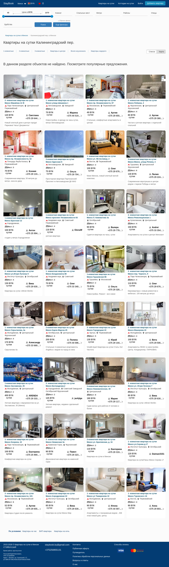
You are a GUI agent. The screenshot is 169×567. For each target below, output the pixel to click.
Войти (140, 3)
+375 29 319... (115, 452)
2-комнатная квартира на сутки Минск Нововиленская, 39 (101, 387)
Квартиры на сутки (106, 3)
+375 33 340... (74, 286)
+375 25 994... (33, 233)
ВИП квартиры (45, 531)
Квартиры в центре (57, 51)
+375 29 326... (115, 290)
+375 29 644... (33, 118)
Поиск (43, 25)
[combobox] (63, 13)
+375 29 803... (156, 509)
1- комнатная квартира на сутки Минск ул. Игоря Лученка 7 (142, 384)
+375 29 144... (115, 343)
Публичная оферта (81, 548)
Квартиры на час (29, 531)
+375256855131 (53, 550)
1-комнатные (8, 51)
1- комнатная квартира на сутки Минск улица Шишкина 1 (60, 101)
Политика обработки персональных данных (91, 556)
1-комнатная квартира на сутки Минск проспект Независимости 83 (62, 216)
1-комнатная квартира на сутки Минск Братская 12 (19, 219)
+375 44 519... (74, 116)
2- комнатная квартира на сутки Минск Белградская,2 (60, 384)
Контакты (77, 544)
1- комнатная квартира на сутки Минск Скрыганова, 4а (19, 328)
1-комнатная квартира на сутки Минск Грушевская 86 (101, 275)
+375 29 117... (115, 401)
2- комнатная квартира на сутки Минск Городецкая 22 (101, 328)
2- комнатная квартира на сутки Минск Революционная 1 (142, 216)
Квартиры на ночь (61, 531)
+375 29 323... (74, 455)
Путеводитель (79, 552)
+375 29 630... (33, 286)
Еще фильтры (62, 25)
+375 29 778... (115, 230)
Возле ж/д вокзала (78, 51)
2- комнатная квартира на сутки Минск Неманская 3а (60, 440)
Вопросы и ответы (80, 560)
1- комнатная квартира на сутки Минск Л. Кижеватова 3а (101, 216)
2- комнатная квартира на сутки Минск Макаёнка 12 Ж (19, 101)
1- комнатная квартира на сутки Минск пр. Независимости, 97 (101, 101)
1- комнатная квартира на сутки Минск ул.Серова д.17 (142, 443)
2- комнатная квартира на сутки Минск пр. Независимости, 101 (19, 494)
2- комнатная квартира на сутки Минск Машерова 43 (142, 328)
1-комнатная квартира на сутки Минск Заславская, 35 (19, 384)
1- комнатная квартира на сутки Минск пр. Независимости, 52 (19, 157)
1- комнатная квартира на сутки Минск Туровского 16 (142, 494)
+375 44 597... (115, 509)
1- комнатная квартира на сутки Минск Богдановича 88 (60, 272)
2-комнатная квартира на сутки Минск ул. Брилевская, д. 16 (101, 440)
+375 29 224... (156, 177)
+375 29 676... (115, 171)
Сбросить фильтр (64, 20)
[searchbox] (63, 13)
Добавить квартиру (155, 3)
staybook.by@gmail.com (57, 544)
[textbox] (83, 13)
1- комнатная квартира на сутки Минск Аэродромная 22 (60, 494)
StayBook (9, 3)
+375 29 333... (33, 398)
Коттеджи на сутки (126, 3)
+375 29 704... (74, 174)
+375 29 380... (156, 118)
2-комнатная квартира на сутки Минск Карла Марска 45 (60, 328)
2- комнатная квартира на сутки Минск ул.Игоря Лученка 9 (19, 272)
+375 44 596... (74, 343)
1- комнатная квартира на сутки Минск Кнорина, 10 (19, 440)
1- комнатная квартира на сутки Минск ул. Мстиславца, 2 (101, 157)
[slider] (3, 16)
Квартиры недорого (98, 51)
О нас (75, 564)
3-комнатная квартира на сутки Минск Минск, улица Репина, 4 (142, 160)
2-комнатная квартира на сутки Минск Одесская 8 (60, 160)
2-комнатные (24, 51)
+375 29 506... (156, 343)
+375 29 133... (33, 174)
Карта (161, 52)
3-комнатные (40, 51)
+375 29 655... (115, 116)
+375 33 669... (33, 345)
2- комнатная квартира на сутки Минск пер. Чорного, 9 (142, 272)
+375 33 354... (156, 230)
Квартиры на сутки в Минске (27, 544)
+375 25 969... (33, 455)
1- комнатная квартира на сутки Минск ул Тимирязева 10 (101, 494)
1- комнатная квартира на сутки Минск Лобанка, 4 (142, 101)
